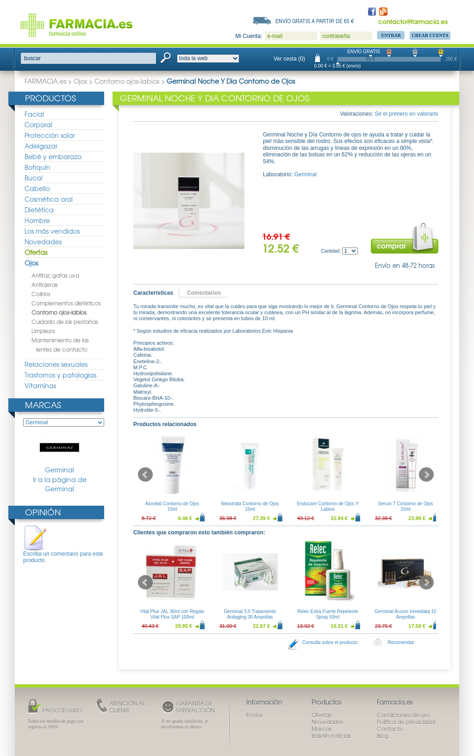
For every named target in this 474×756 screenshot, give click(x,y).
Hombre (37, 220)
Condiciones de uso (403, 715)
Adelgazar (41, 145)
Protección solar (50, 135)
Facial (34, 113)
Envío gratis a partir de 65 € (314, 21)
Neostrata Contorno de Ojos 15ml (250, 506)
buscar (32, 58)
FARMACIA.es (45, 81)
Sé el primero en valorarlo (406, 114)
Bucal (34, 177)
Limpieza (43, 331)
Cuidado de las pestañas (64, 321)
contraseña (335, 36)
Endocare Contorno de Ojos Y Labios (327, 506)
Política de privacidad (406, 722)
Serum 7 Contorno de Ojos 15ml (405, 506)
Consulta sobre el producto (330, 642)
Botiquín (37, 167)
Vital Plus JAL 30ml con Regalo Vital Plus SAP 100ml (172, 614)
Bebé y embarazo (53, 156)
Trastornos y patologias (60, 374)
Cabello (37, 188)
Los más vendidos (52, 230)
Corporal (38, 124)
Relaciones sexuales (56, 364)
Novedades (43, 241)
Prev (145, 474)
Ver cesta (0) (289, 59)
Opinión (43, 512)
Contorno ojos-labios (126, 81)
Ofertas (36, 252)
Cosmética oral (49, 199)
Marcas (43, 404)
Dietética (39, 209)
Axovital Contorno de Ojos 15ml (172, 506)
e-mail (274, 36)
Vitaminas (40, 385)
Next (426, 474)
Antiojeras (44, 284)
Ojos (80, 81)
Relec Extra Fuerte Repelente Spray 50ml (327, 614)
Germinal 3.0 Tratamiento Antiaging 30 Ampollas (250, 614)
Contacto (390, 729)
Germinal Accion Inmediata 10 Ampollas (405, 614)
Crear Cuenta (430, 35)
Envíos (254, 715)
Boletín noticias (331, 735)
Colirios (40, 294)
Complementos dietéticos (66, 303)
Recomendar (401, 642)
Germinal (59, 453)
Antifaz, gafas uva (55, 275)
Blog (382, 735)
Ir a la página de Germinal (60, 484)
